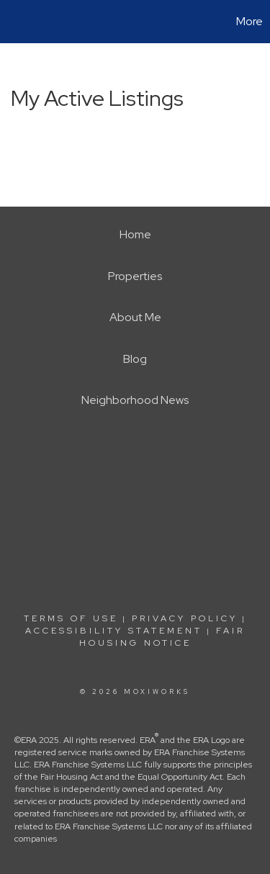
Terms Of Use (71, 618)
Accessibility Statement (113, 630)
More (249, 21)
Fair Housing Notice (162, 637)
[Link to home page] (13, 21)
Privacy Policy (185, 618)
